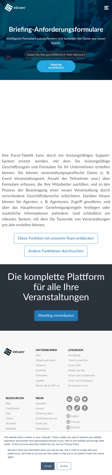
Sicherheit (11, 423)
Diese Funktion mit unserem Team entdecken (56, 238)
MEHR (40, 398)
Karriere (40, 408)
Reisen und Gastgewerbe (81, 375)
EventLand (41, 423)
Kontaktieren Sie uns (46, 418)
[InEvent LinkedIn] (69, 398)
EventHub (41, 370)
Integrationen (42, 428)
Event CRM (74, 365)
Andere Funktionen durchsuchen (55, 251)
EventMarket (12, 408)
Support (40, 380)
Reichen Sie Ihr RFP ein (48, 385)
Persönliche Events (78, 385)
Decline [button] (64, 466)
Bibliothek (11, 428)
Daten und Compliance (80, 380)
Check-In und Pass (78, 360)
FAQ (8, 413)
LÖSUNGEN (75, 350)
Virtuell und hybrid (45, 360)
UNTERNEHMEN (46, 350)
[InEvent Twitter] (85, 398)
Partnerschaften (44, 413)
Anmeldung (74, 355)
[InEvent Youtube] (69, 407)
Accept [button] (47, 466)
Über (38, 355)
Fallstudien (41, 375)
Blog (8, 403)
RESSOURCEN (15, 398)
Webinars (41, 365)
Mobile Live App (76, 370)
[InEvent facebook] (85, 407)
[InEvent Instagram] (77, 398)
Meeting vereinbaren (56, 66)
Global (9, 418)
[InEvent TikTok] (77, 407)
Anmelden (41, 403)
